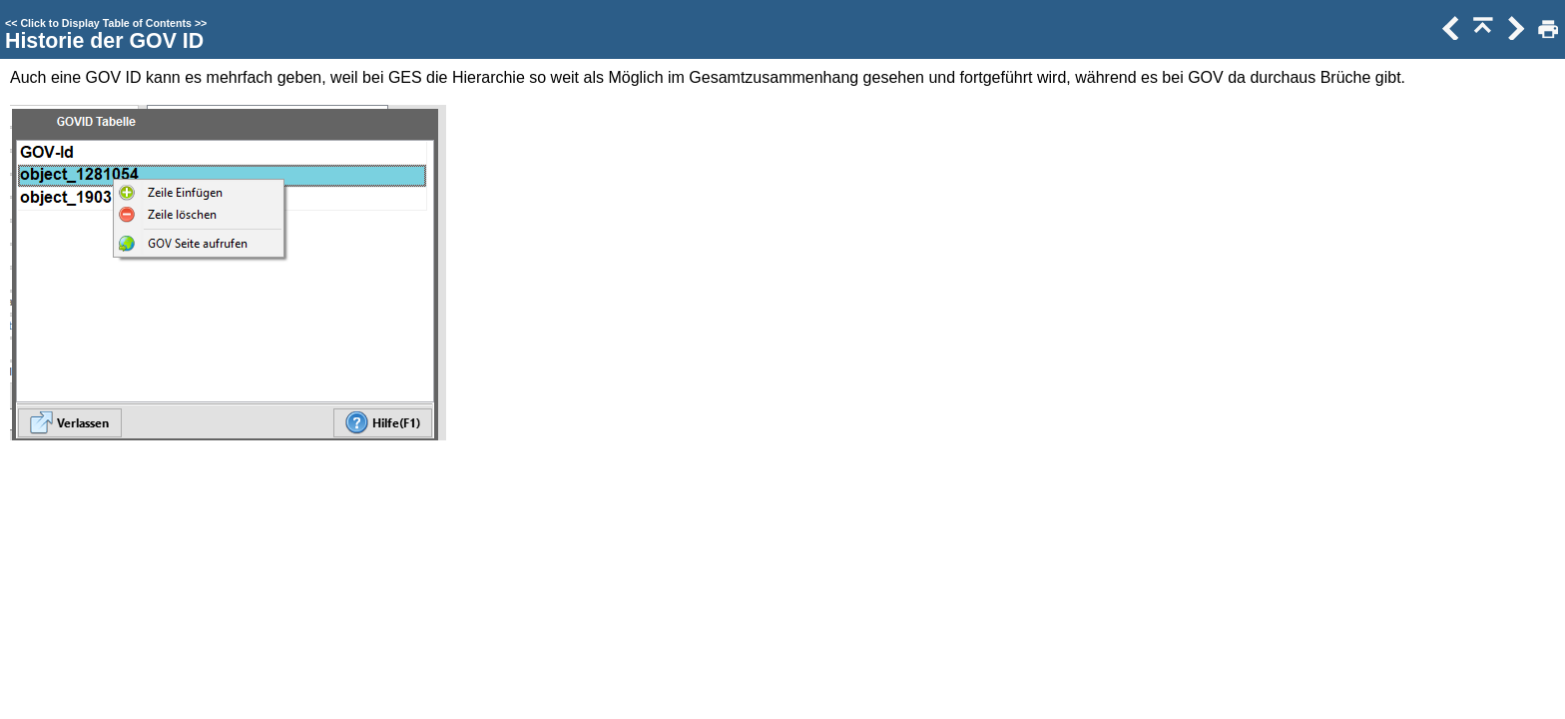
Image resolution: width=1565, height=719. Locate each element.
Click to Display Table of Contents (106, 23)
